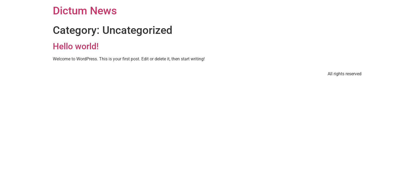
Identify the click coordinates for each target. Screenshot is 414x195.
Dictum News (85, 10)
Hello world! (76, 46)
